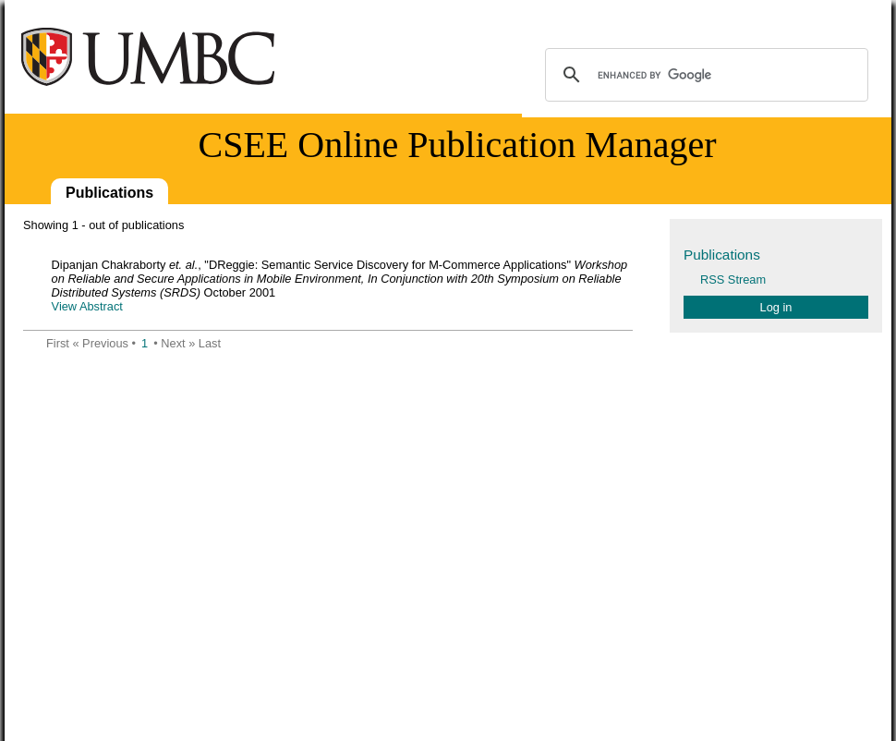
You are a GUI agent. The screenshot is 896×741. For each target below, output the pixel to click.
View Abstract (87, 306)
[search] (704, 75)
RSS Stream (733, 279)
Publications (109, 192)
